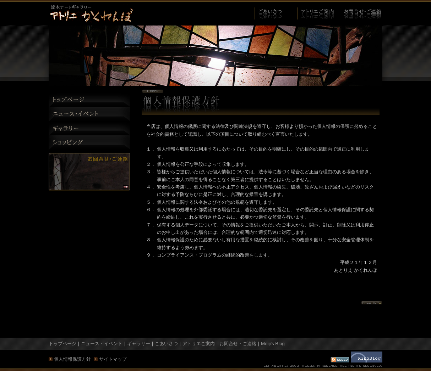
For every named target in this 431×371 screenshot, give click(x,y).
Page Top (371, 303)
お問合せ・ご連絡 (237, 343)
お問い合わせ (89, 172)
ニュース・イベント (89, 114)
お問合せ (361, 13)
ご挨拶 (276, 13)
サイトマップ (113, 359)
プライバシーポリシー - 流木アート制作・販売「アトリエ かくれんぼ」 (91, 13)
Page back (152, 91)
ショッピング (89, 142)
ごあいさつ (166, 343)
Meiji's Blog (273, 343)
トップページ (89, 100)
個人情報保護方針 (72, 359)
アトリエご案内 (318, 13)
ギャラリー (89, 128)
